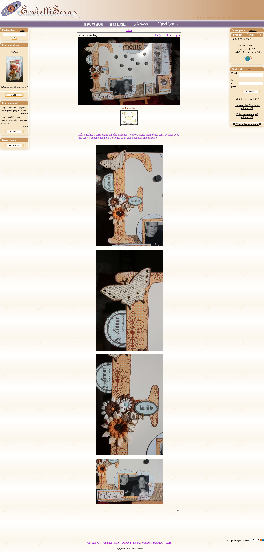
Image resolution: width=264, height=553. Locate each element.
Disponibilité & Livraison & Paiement (142, 542)
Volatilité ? (252, 31)
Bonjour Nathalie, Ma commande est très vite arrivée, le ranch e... (14, 120)
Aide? (22, 31)
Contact (107, 542)
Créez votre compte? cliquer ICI (247, 116)
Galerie (14, 95)
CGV (116, 542)
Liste (129, 30)
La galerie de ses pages (167, 35)
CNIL (168, 542)
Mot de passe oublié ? (247, 99)
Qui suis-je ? (94, 542)
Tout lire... (14, 131)
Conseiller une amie (247, 124)
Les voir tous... (14, 145)
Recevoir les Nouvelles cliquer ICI (247, 107)
